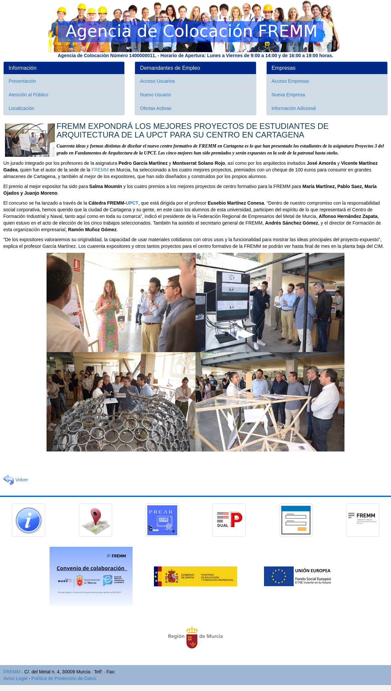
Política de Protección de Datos (64, 678)
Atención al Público (28, 94)
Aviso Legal (15, 678)
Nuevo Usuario (155, 94)
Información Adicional (294, 108)
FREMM (99, 169)
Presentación (22, 81)
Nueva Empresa (288, 94)
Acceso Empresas (290, 81)
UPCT (132, 203)
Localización (21, 108)
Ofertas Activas (155, 108)
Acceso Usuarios (157, 81)
